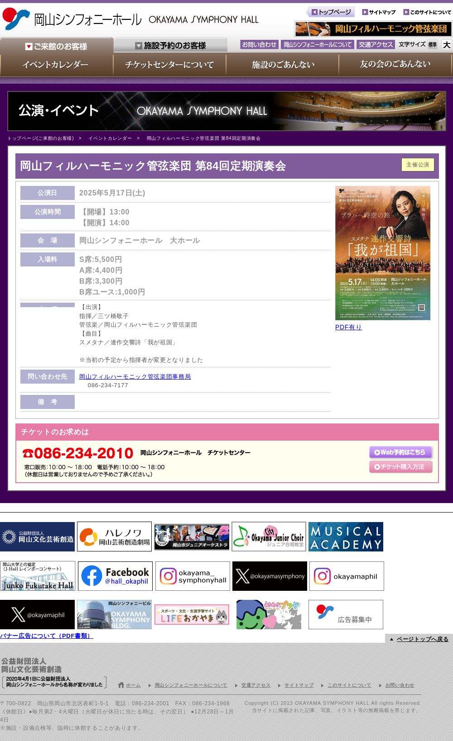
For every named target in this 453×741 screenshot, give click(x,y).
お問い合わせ (400, 685)
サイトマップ (298, 685)
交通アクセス (255, 685)
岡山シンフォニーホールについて (191, 685)
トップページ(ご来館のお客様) (40, 138)
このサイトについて (349, 685)
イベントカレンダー (110, 138)
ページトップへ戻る (422, 639)
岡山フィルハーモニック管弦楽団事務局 (135, 376)
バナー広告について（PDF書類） (46, 635)
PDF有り (348, 327)
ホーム (133, 685)
